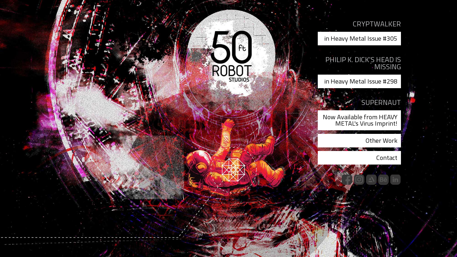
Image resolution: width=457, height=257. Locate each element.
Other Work (381, 140)
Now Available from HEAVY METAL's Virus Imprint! (360, 120)
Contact (386, 157)
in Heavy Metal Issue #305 (360, 38)
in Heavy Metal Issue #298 (360, 81)
